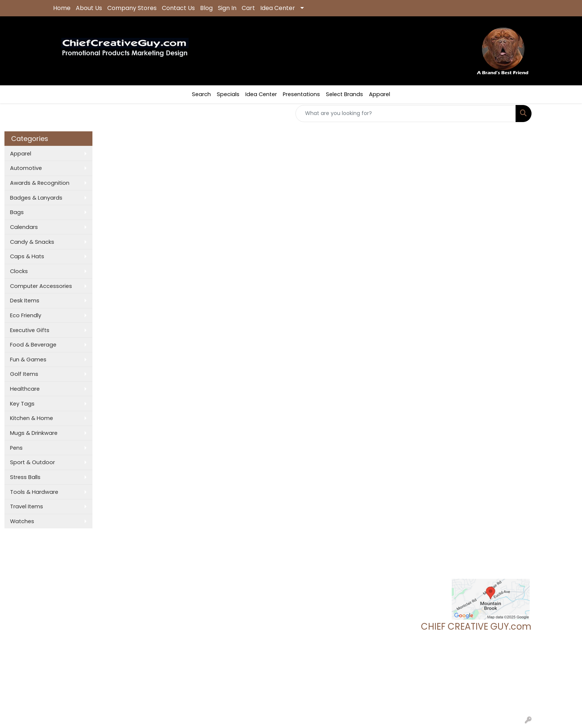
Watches (22, 521)
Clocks (19, 271)
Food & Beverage (33, 344)
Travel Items (26, 506)
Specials (228, 94)
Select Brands (344, 94)
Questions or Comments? (85, 612)
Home (62, 8)
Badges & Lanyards (36, 197)
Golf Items (24, 374)
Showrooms (148, 575)
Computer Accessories (41, 286)
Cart (248, 8)
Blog (206, 8)
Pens (16, 448)
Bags (17, 212)
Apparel (379, 94)
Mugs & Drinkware (34, 433)
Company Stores (132, 8)
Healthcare (25, 389)
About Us (89, 8)
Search (201, 94)
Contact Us (178, 8)
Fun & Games (28, 359)
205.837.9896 (514, 667)
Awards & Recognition (39, 183)
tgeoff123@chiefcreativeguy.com (487, 676)
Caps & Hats (27, 256)
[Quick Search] (405, 113)
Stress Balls (25, 477)
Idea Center (277, 8)
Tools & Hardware (34, 492)
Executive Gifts (29, 330)
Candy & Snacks (32, 242)
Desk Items (24, 300)
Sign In (227, 8)
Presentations (301, 94)
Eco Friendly (25, 315)
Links (138, 596)
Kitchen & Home (31, 418)
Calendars (24, 227)
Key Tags (22, 403)
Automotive (26, 168)
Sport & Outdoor (32, 462)
